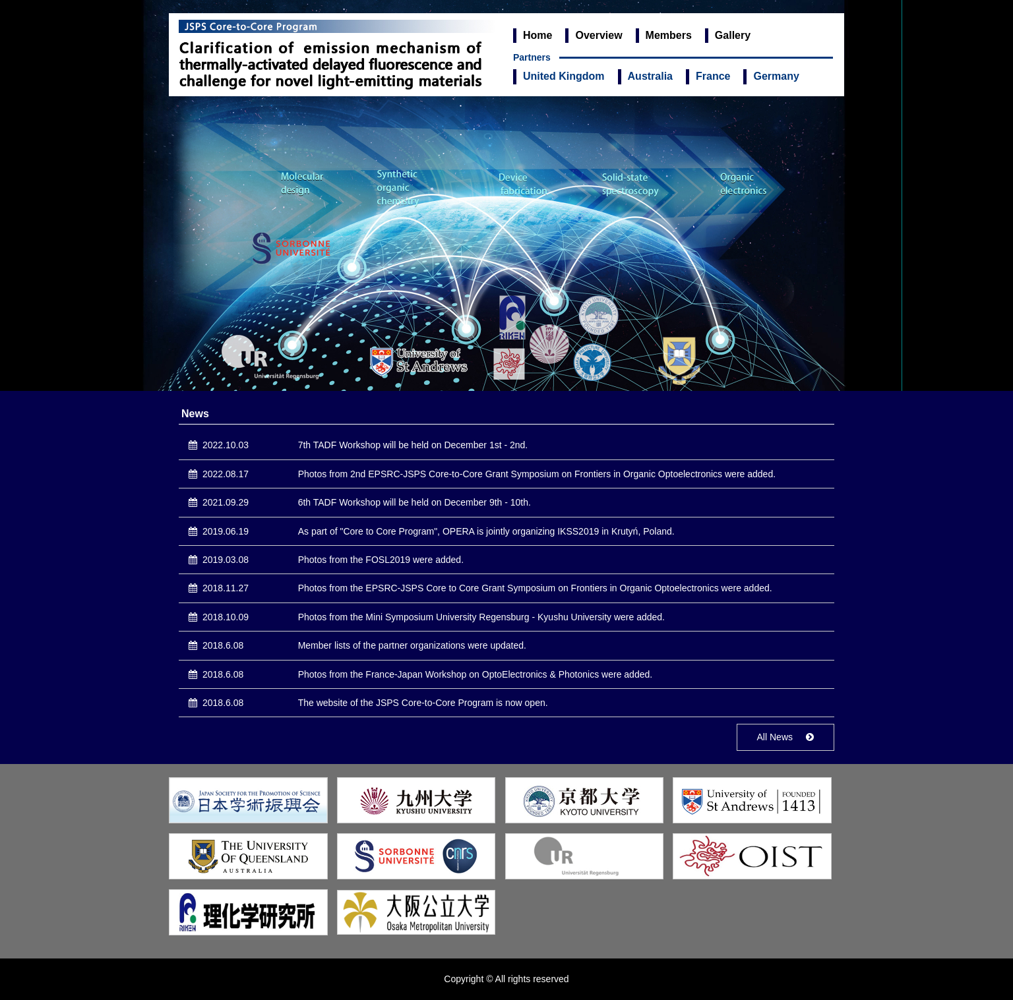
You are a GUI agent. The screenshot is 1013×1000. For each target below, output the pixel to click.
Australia (650, 76)
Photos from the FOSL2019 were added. (381, 559)
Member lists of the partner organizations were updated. (412, 645)
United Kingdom (564, 76)
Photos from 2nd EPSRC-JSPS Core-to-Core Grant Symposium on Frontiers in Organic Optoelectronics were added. (537, 474)
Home (537, 35)
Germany (776, 76)
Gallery (733, 35)
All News (775, 737)
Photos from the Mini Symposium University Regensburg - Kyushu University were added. (481, 617)
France (713, 76)
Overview (598, 35)
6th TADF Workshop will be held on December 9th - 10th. (414, 502)
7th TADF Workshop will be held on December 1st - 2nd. (413, 445)
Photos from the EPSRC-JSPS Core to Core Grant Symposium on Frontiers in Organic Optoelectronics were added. (535, 588)
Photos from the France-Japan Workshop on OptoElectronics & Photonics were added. (475, 674)
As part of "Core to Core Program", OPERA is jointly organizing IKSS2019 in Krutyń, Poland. (486, 531)
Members (669, 35)
